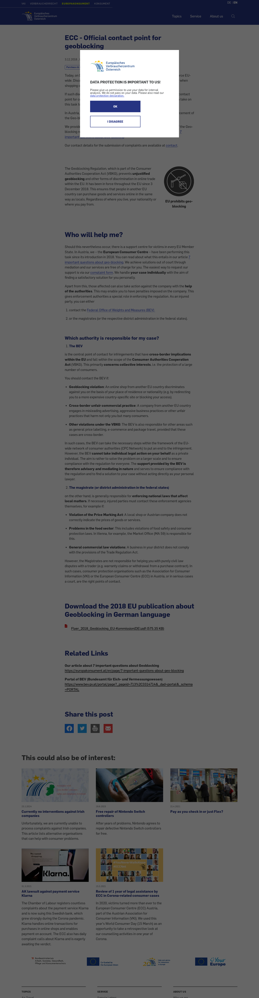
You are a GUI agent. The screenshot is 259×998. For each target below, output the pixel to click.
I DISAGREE (115, 121)
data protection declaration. (107, 95)
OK (115, 106)
